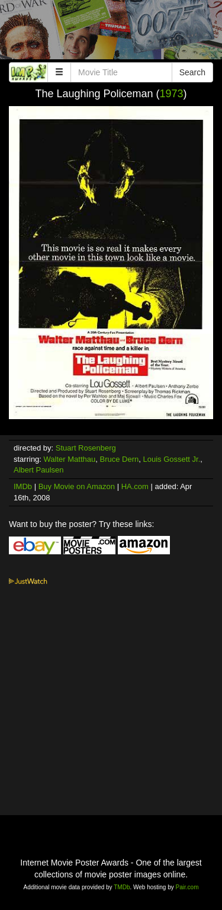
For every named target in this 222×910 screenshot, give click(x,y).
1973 (172, 94)
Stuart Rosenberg (86, 447)
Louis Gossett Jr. (171, 459)
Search (192, 72)
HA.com (135, 486)
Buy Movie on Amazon (76, 486)
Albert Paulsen (39, 469)
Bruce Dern (119, 459)
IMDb (23, 486)
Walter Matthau (70, 459)
